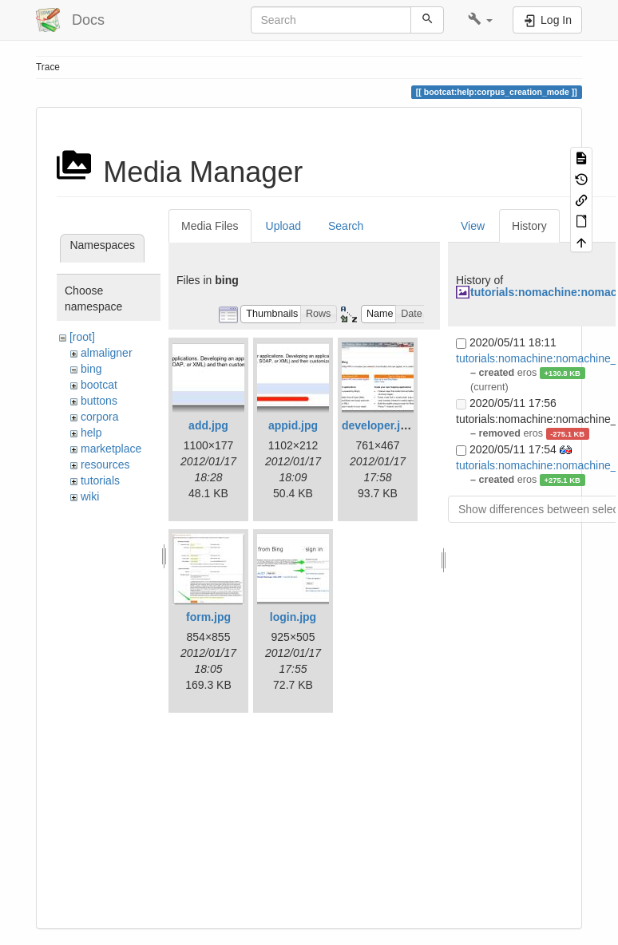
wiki (90, 496)
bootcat (99, 384)
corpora (99, 416)
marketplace (111, 448)
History (529, 225)
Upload (283, 225)
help (91, 432)
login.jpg (293, 617)
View (473, 225)
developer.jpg (378, 425)
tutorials (100, 480)
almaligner (107, 352)
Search (345, 225)
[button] (480, 20)
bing (91, 368)
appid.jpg (293, 425)
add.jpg (208, 425)
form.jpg (208, 617)
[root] (82, 336)
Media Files (210, 225)
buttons (99, 400)
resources (105, 464)
